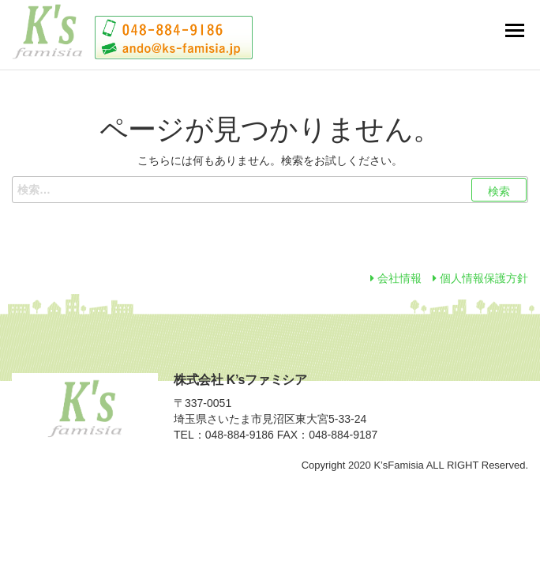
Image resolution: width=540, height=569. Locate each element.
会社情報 (396, 278)
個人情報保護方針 (480, 278)
